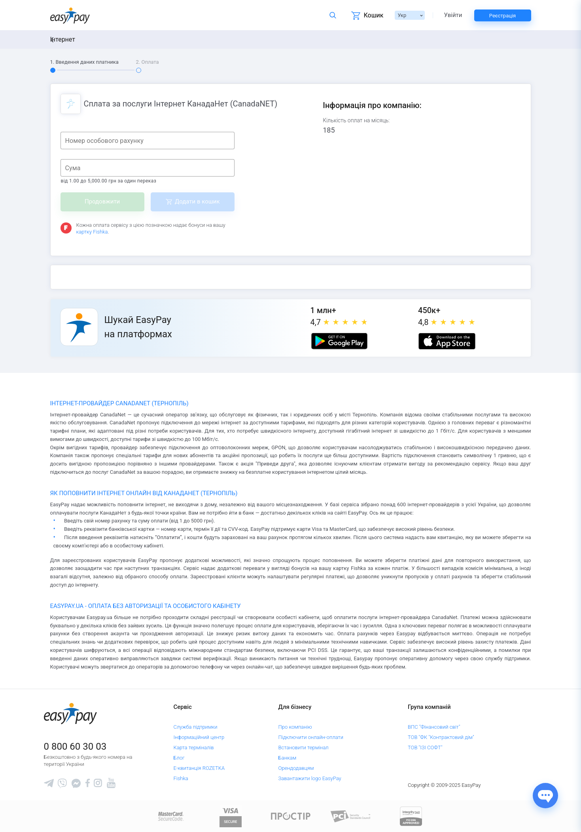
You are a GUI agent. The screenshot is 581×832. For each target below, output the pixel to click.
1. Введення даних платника (84, 62)
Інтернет (62, 39)
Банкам (287, 758)
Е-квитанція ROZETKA (199, 768)
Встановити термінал (303, 747)
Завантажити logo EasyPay (309, 778)
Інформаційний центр (198, 737)
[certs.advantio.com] (411, 816)
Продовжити (102, 201)
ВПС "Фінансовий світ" (434, 727)
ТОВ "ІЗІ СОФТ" (425, 747)
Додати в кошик (197, 201)
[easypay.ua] (70, 15)
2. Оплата (147, 62)
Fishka (180, 778)
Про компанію (295, 727)
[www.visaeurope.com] (231, 816)
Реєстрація (502, 16)
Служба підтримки (195, 727)
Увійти (453, 15)
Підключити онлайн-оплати (311, 737)
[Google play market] (339, 341)
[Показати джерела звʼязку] (545, 795)
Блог (178, 758)
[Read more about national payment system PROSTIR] (290, 816)
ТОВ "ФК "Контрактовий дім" (441, 737)
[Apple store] (447, 341)
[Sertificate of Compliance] (351, 816)
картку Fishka (92, 232)
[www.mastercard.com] (170, 816)
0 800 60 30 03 (75, 746)
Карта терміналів (193, 747)
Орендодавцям (296, 768)
